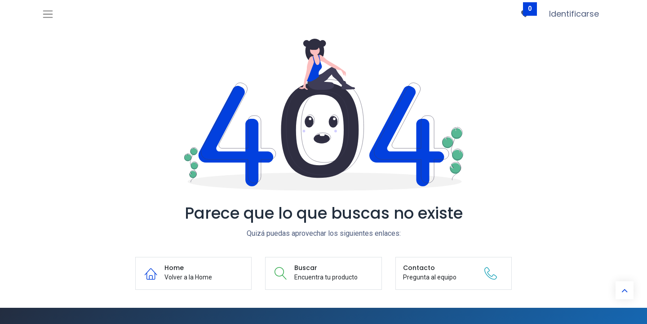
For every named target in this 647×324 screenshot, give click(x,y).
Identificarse (574, 13)
